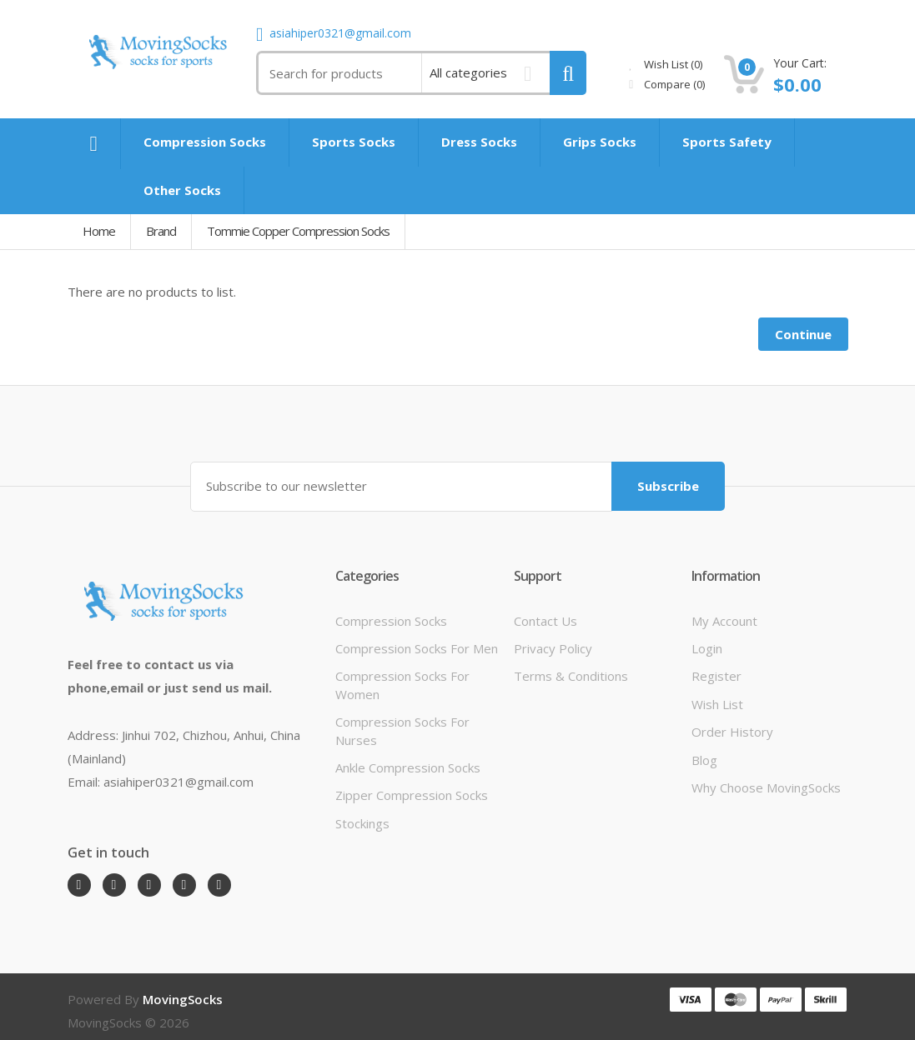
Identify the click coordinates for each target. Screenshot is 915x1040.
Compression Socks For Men (416, 648)
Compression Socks (391, 620)
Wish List (717, 704)
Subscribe (668, 486)
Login (706, 648)
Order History (732, 731)
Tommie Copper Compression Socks (298, 230)
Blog (704, 760)
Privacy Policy (553, 648)
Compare (667, 84)
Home (99, 230)
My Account (724, 620)
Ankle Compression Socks (407, 767)
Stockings (362, 823)
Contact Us (545, 620)
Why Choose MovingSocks (766, 787)
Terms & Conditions (571, 676)
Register (716, 676)
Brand (161, 230)
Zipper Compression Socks (411, 795)
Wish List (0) (665, 64)
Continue (803, 334)
